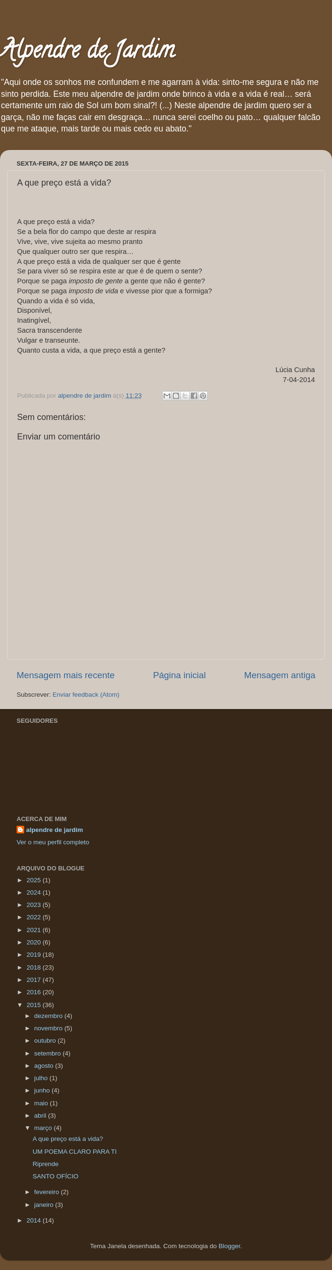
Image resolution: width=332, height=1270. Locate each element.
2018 (35, 967)
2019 (35, 954)
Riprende (46, 1163)
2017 (35, 979)
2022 (35, 917)
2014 (35, 1220)
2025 (35, 880)
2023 (35, 904)
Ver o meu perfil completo (53, 842)
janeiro (44, 1204)
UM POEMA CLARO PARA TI (75, 1151)
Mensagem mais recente (66, 675)
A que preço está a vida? (68, 1138)
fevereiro (47, 1191)
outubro (46, 1040)
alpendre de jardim (54, 829)
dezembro (49, 1015)
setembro (48, 1053)
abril (41, 1115)
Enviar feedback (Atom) (86, 694)
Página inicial (179, 675)
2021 (35, 930)
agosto (44, 1065)
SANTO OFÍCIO (56, 1176)
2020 (35, 942)
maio (42, 1103)
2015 (35, 1005)
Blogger (229, 1246)
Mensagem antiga (279, 675)
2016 (35, 992)
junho (43, 1090)
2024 (35, 892)
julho (41, 1078)
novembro (49, 1028)
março (44, 1127)
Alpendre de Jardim (87, 52)
